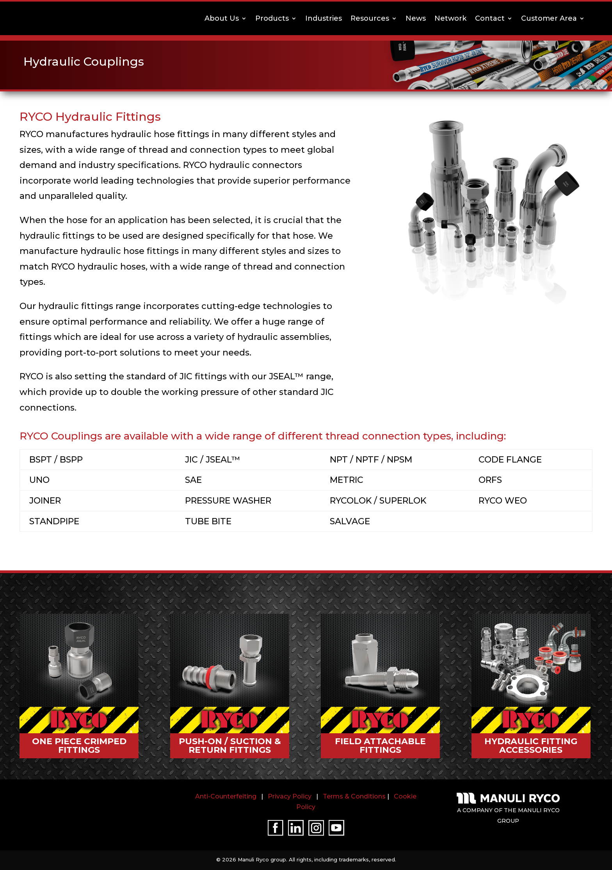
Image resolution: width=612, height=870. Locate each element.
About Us (222, 18)
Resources (369, 18)
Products (272, 18)
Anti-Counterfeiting (225, 796)
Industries (323, 18)
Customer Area (549, 18)
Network (450, 18)
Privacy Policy (289, 796)
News (416, 18)
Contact (490, 18)
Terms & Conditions (354, 796)
